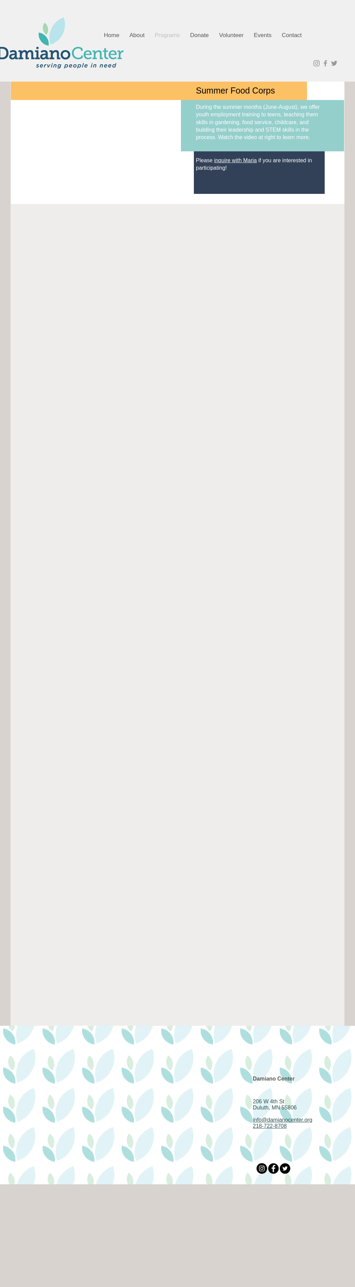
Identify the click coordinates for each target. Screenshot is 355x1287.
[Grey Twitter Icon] (334, 63)
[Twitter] (285, 1168)
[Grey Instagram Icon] (316, 63)
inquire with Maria (235, 160)
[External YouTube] (96, 134)
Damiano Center (274, 1079)
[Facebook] (273, 1168)
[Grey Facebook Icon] (325, 63)
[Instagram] (262, 1168)
